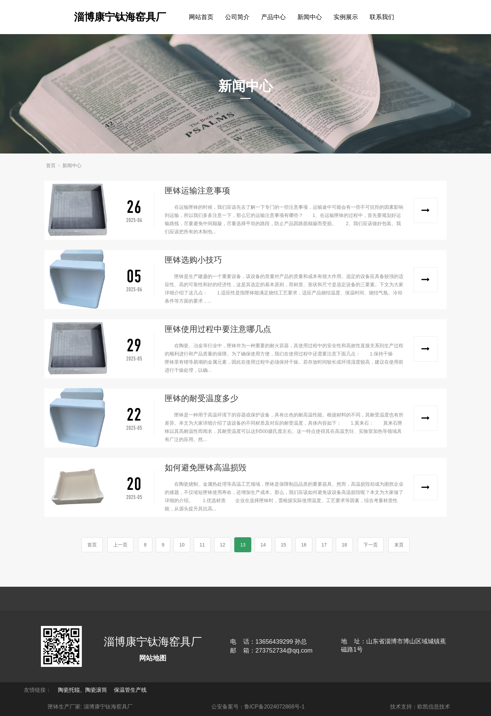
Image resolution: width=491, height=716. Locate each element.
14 (263, 544)
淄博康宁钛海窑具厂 (120, 17)
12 (222, 544)
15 (283, 544)
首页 (51, 165)
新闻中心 (71, 165)
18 (344, 544)
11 (202, 544)
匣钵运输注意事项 (197, 190)
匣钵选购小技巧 (193, 259)
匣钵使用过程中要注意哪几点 (218, 329)
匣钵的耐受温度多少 (201, 398)
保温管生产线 (130, 690)
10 (182, 544)
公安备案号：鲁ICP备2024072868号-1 (258, 707)
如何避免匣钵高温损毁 (206, 467)
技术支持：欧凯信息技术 (420, 707)
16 (304, 544)
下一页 (370, 544)
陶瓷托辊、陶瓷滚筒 (82, 690)
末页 (399, 544)
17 (324, 544)
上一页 (120, 544)
